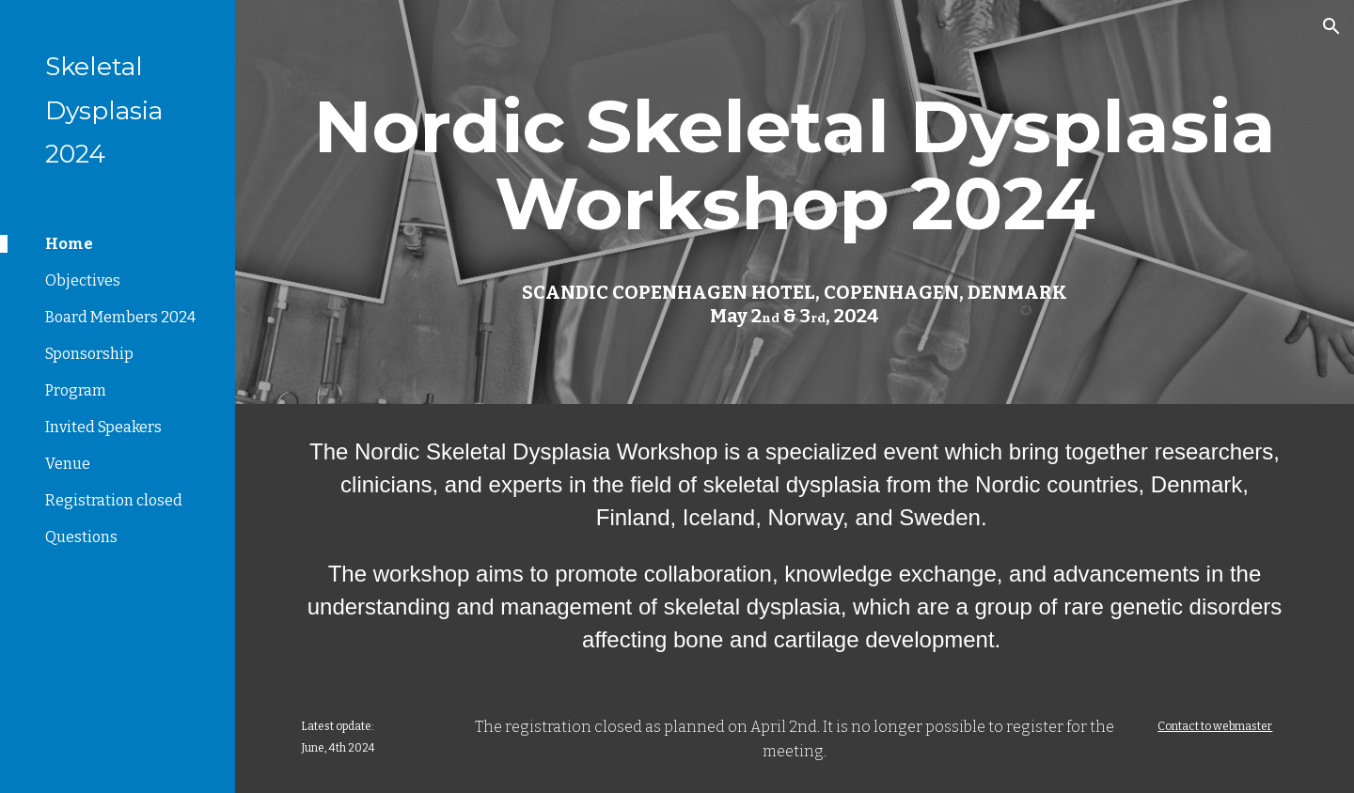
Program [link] (75, 390)
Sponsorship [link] (89, 354)
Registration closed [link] (113, 500)
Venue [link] (67, 464)
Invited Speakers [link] (103, 427)
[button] (1331, 26)
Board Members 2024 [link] (120, 317)
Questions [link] (81, 537)
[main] (795, 165)
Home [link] (69, 244)
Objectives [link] (82, 280)
